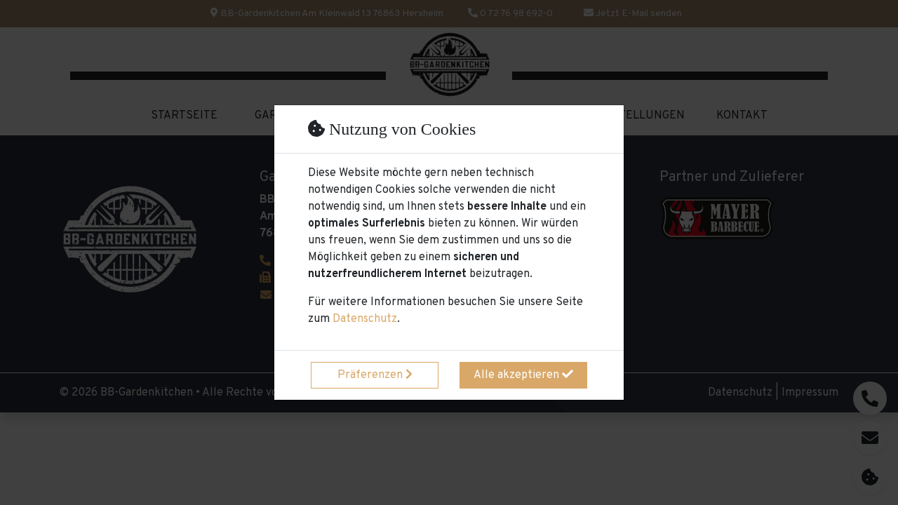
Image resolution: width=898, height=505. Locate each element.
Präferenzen (375, 375)
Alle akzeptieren (523, 375)
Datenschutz (365, 319)
